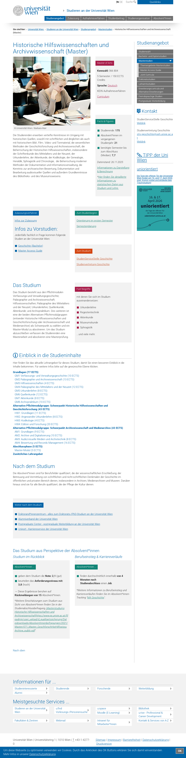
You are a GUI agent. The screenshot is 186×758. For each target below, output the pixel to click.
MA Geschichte (95, 597)
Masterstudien (105, 29)
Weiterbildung (146, 688)
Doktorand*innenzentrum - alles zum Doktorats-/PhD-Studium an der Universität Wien (65, 514)
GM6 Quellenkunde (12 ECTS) (31, 394)
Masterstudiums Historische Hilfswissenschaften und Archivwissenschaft (39, 612)
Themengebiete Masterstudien (155, 65)
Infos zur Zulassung (26, 220)
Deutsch (112, 85)
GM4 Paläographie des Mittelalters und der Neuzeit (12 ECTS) (49, 387)
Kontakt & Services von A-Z (154, 720)
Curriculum (103, 96)
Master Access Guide (30, 250)
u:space (101, 708)
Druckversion (104, 743)
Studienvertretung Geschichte (93, 264)
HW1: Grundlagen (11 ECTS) (30, 413)
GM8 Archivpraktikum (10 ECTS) (32, 401)
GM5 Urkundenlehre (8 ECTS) (31, 390)
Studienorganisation (139, 18)
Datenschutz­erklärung (156, 739)
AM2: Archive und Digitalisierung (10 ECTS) (38, 435)
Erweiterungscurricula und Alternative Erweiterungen (151, 90)
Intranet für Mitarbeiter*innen (106, 722)
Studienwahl (145, 51)
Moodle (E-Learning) (108, 712)
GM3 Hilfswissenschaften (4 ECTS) (34, 383)
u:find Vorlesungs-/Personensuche (71, 710)
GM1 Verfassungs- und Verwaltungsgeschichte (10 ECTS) (47, 375)
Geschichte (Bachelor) (30, 245)
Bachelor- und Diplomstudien (153, 56)
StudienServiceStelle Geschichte (95, 258)
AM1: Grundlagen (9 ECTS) (29, 431)
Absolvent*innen (162, 18)
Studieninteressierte (26, 688)
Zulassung (73, 18)
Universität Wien (36, 29)
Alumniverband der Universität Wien (38, 519)
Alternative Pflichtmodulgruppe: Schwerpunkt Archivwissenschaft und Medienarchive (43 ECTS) (68, 428)
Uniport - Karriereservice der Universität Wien (43, 529)
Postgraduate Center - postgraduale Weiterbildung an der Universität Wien (59, 524)
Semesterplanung (86, 226)
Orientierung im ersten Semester (95, 220)
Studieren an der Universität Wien (91, 11)
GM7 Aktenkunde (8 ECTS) (29, 398)
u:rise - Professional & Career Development (151, 714)
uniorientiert (147, 169)
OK (180, 751)
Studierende (62, 688)
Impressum (114, 739)
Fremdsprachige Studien (150, 96)
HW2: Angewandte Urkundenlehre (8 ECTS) (39, 416)
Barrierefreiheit (131, 739)
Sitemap (101, 739)
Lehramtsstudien (147, 84)
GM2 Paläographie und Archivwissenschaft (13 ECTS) (44, 379)
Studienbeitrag (116, 18)
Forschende (103, 688)
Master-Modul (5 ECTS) (28, 450)
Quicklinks (155, 2)
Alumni (18, 692)
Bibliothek (144, 708)
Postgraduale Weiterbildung (152, 101)
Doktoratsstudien (147, 79)
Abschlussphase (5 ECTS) (27, 446)
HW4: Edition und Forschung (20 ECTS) (36, 424)
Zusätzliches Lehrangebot (28, 454)
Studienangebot (55, 18)
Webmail (60, 720)
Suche (131, 1)
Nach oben (19, 650)
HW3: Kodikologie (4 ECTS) (29, 420)
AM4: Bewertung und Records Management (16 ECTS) (45, 442)
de (119, 2)
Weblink (141, 123)
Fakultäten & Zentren (26, 720)
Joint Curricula (147, 74)
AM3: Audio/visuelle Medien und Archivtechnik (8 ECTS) (45, 439)
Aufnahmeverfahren (94, 18)
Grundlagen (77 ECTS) (25, 372)
